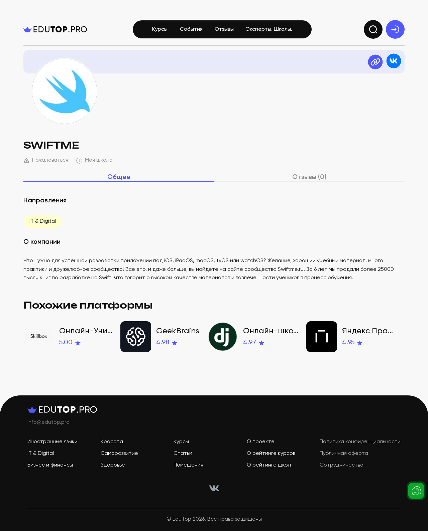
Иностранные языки (52, 442)
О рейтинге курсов (271, 453)
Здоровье (113, 465)
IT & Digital (42, 221)
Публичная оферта (344, 453)
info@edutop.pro (48, 422)
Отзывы (224, 29)
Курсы (160, 29)
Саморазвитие (119, 453)
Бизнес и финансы (50, 465)
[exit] (395, 29)
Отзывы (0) (309, 177)
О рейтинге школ (269, 465)
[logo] (55, 29)
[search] (373, 29)
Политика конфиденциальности (360, 442)
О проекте (261, 442)
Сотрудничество (341, 465)
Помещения (188, 465)
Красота (112, 442)
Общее (118, 177)
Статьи (183, 453)
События (191, 29)
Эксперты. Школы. (269, 29)
